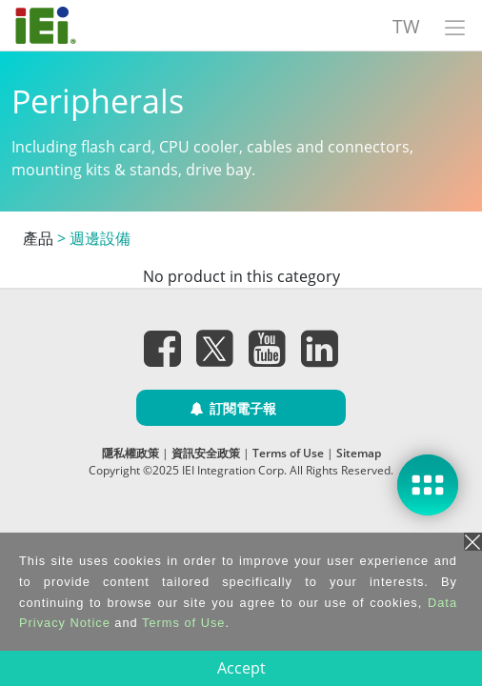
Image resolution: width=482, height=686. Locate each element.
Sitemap (358, 453)
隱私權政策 (130, 453)
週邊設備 (100, 238)
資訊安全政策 (205, 453)
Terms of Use (288, 453)
